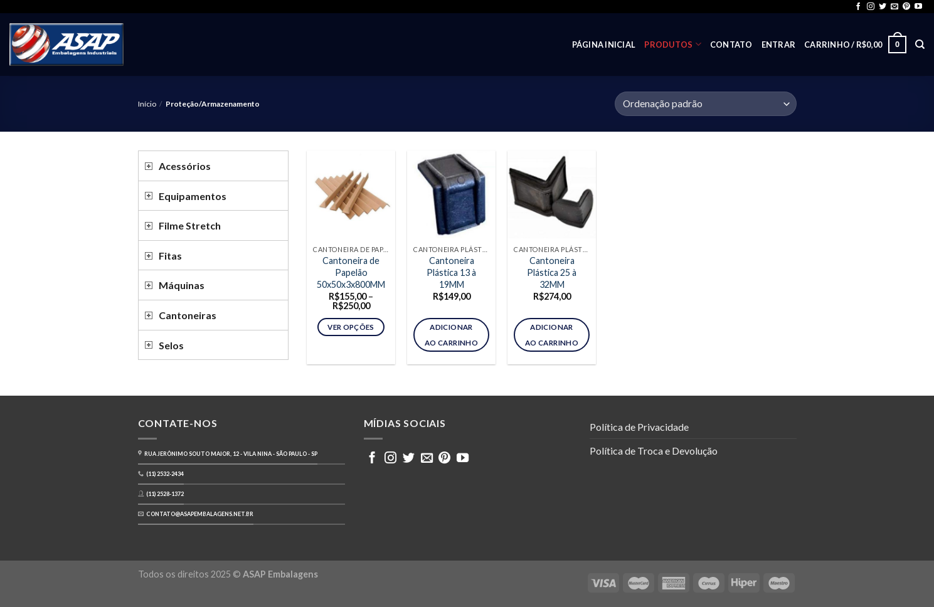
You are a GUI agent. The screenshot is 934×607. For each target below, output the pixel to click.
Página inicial (604, 45)
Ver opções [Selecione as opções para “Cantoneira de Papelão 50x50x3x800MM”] (350, 327)
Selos (171, 345)
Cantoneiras (187, 315)
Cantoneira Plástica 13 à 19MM (451, 272)
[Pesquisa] (920, 44)
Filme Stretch (190, 225)
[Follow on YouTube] (918, 7)
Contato (731, 45)
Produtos (672, 44)
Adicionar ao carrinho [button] (451, 335)
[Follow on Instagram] (870, 7)
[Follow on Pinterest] (906, 7)
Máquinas (181, 285)
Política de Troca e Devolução (654, 451)
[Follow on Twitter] (882, 7)
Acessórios (185, 166)
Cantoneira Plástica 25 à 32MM (551, 272)
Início (147, 103)
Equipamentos (192, 196)
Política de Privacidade (639, 427)
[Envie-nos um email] (894, 7)
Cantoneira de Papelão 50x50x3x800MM (351, 272)
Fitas (170, 255)
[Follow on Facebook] (858, 7)
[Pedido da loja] (705, 104)
